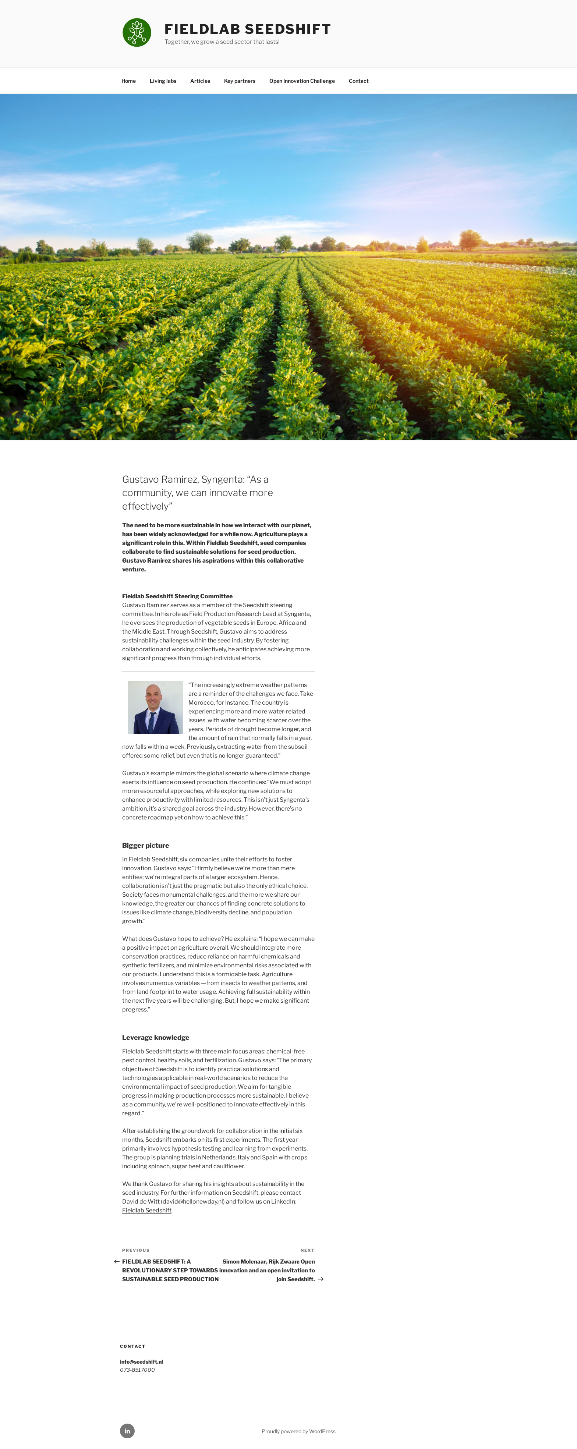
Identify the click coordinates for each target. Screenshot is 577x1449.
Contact (359, 81)
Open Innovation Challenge (302, 81)
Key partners (239, 81)
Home (128, 81)
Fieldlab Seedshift (248, 29)
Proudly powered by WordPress (299, 1431)
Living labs (163, 81)
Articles (200, 81)
